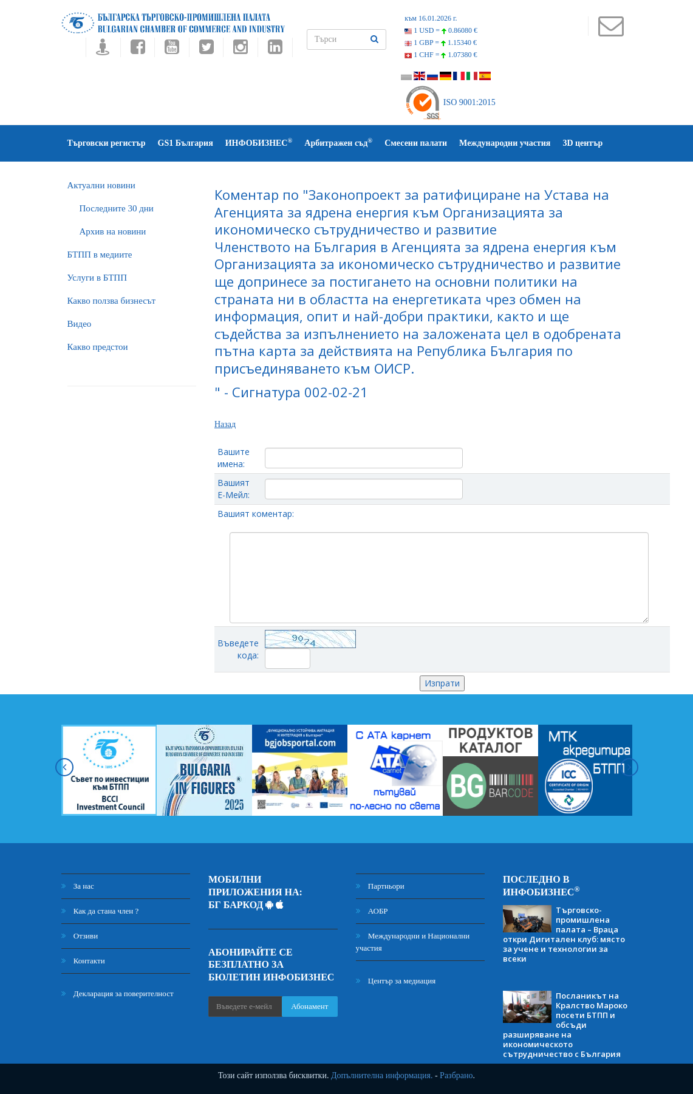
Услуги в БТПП (97, 277)
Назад (225, 424)
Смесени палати (415, 143)
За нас (77, 886)
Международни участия (504, 143)
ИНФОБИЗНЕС (259, 142)
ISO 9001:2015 (450, 102)
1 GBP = (441, 42)
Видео (79, 324)
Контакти (83, 960)
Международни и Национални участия (413, 941)
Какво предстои (97, 347)
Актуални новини (101, 185)
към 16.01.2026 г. (431, 18)
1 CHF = (441, 54)
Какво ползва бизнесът (111, 301)
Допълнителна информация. (382, 1075)
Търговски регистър (106, 143)
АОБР (372, 910)
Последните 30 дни (117, 208)
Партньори (380, 886)
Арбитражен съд (338, 142)
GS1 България (185, 143)
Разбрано (456, 1075)
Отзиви (79, 935)
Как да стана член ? (100, 910)
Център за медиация (396, 980)
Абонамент (309, 1006)
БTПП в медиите (99, 254)
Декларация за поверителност (117, 993)
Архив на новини (113, 231)
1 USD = (441, 30)
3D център (582, 143)
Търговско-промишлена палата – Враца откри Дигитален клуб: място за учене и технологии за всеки (564, 934)
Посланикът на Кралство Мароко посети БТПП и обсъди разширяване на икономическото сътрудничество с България (565, 1024)
